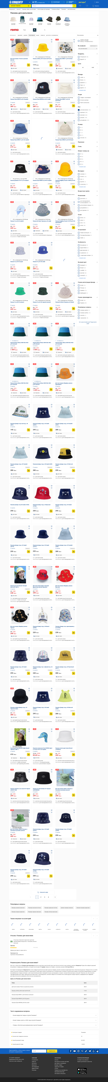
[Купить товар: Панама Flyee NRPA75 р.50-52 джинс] (28, 105)
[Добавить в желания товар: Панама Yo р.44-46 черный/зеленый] (52, 283)
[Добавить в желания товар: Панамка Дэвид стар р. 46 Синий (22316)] (52, 810)
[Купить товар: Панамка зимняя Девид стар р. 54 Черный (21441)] (28, 713)
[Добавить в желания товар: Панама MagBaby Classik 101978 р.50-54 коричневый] (74, 202)
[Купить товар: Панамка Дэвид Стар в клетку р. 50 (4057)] (28, 429)
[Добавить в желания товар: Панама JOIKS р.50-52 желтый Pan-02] (52, 40)
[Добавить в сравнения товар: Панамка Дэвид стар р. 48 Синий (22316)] (29, 650)
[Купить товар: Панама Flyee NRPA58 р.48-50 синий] (51, 105)
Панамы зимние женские (18, 907)
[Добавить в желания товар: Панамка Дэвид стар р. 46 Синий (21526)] (52, 851)
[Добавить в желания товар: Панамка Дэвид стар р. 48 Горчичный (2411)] (74, 648)
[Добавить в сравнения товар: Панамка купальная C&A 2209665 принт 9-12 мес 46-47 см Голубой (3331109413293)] (52, 731)
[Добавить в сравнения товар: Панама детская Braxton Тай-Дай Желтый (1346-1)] (29, 569)
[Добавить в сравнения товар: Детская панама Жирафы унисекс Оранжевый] (74, 366)
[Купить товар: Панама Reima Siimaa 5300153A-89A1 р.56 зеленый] (51, 389)
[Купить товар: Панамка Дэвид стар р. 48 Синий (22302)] (28, 876)
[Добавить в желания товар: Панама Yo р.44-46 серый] (29, 243)
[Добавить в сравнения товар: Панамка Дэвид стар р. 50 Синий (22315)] (52, 528)
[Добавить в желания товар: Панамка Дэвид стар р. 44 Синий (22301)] (52, 405)
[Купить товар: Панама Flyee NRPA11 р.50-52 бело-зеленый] (73, 65)
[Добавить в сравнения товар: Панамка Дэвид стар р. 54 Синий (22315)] (29, 528)
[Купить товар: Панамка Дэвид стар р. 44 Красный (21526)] (51, 511)
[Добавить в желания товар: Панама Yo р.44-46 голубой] (29, 202)
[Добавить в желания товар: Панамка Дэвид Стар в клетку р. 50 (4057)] (29, 405)
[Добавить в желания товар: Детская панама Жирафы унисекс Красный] (74, 567)
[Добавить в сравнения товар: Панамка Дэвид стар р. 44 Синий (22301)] (52, 407)
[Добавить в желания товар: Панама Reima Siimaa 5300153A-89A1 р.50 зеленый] (29, 324)
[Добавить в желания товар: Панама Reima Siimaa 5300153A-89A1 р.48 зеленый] (52, 324)
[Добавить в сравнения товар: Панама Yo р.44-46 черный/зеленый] (52, 285)
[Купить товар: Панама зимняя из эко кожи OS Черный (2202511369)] (28, 795)
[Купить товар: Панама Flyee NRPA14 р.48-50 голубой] (51, 186)
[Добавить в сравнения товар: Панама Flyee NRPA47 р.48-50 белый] (74, 123)
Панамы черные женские (34, 911)
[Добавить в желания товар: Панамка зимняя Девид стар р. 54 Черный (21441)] (29, 689)
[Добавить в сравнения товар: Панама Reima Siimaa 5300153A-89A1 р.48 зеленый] (52, 326)
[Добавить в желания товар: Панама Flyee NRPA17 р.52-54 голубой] (29, 121)
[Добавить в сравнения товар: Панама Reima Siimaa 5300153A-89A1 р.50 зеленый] (29, 326)
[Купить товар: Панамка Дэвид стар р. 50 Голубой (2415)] (28, 470)
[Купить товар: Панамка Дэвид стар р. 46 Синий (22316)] (51, 835)
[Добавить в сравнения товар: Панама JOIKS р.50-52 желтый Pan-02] (52, 42)
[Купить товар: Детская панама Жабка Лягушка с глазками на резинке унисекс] (28, 835)
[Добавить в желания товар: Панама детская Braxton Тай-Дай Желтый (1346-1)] (29, 567)
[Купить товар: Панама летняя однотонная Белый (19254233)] (73, 754)
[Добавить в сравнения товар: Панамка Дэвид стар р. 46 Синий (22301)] (74, 488)
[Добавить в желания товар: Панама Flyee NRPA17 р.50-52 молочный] (74, 80)
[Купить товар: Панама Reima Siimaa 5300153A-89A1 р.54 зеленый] (28, 389)
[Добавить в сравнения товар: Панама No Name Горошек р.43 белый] (74, 285)
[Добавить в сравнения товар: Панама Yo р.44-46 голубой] (29, 204)
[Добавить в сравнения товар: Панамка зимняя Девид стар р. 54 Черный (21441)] (29, 691)
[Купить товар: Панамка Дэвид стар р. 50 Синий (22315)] (51, 551)
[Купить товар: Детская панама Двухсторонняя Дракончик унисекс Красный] (51, 592)
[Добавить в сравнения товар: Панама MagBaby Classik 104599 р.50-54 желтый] (74, 164)
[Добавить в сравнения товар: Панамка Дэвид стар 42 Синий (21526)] (29, 488)
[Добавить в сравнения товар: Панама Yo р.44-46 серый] (29, 245)
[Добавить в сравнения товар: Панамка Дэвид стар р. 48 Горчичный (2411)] (74, 650)
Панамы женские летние (34, 907)
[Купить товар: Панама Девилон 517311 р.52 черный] (28, 186)
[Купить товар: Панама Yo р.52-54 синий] (51, 268)
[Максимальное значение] (93, 67)
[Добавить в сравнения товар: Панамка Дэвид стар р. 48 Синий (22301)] (52, 691)
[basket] (95, 6)
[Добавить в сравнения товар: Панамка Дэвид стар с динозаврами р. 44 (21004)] (74, 610)
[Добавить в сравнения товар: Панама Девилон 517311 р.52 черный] (29, 164)
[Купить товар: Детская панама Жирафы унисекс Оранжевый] (73, 389)
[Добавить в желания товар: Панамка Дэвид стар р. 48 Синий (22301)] (52, 689)
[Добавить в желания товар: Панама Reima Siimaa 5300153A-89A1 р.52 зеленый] (74, 324)
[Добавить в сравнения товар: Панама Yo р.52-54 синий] (52, 245)
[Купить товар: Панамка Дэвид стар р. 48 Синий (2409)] (51, 470)
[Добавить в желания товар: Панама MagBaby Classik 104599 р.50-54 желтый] (74, 162)
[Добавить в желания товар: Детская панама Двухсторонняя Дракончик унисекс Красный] (52, 567)
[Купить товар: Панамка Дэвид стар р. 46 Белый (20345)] (51, 632)
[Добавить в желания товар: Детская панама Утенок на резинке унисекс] (29, 40)
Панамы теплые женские (51, 911)
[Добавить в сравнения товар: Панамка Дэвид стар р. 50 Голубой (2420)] (74, 528)
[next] (97, 918)
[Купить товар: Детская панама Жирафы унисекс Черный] (28, 632)
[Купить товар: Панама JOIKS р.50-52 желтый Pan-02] (51, 65)
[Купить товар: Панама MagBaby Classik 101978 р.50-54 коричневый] (73, 227)
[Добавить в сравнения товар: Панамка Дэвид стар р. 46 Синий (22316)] (52, 812)
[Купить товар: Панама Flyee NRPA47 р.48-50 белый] (73, 146)
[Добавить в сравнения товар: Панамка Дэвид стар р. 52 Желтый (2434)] (74, 447)
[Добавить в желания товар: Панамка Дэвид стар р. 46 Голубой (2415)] (74, 405)
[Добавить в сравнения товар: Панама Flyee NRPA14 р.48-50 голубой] (52, 164)
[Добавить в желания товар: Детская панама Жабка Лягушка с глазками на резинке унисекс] (29, 810)
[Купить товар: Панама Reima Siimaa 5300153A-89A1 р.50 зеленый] (28, 349)
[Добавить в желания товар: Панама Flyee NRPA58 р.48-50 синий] (52, 80)
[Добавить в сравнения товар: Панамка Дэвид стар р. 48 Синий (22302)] (29, 853)
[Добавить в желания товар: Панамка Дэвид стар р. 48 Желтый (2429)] (74, 689)
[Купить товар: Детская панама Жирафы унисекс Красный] (73, 592)
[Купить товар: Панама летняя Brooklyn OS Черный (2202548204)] (51, 795)
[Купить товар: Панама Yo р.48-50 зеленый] (28, 308)
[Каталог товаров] (20, 5)
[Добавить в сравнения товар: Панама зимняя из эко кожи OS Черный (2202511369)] (29, 772)
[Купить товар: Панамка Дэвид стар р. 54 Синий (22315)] (28, 551)
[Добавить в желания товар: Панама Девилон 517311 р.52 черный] (29, 162)
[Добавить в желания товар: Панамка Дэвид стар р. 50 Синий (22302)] (74, 810)
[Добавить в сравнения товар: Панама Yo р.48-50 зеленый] (29, 285)
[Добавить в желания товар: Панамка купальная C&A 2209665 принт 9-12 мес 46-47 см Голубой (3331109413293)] (52, 729)
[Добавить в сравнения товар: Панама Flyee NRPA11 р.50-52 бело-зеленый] (74, 42)
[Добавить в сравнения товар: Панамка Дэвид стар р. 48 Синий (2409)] (52, 447)
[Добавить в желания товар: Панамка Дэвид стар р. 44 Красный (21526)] (52, 486)
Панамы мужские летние (51, 907)
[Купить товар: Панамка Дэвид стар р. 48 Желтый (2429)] (73, 713)
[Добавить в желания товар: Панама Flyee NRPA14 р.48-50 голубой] (52, 162)
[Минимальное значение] (83, 67)
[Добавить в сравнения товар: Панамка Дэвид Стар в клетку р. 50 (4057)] (29, 407)
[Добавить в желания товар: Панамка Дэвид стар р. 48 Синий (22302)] (29, 851)
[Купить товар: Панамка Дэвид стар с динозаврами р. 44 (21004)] (73, 632)
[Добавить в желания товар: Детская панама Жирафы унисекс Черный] (29, 607)
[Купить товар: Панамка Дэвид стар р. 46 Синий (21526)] (51, 876)
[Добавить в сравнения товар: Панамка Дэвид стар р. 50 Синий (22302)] (74, 812)
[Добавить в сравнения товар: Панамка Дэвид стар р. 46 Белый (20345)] (52, 610)
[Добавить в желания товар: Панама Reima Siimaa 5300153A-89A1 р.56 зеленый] (52, 364)
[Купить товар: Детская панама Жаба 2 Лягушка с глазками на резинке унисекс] (73, 795)
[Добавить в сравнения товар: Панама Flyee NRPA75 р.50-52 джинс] (29, 83)
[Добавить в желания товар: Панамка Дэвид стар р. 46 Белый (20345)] (52, 607)
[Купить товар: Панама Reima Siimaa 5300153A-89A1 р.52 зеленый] (73, 349)
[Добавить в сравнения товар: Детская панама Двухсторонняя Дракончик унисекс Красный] (52, 569)
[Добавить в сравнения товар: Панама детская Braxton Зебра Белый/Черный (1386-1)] (29, 731)
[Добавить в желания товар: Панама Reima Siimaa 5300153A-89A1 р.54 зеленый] (29, 364)
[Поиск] (74, 5)
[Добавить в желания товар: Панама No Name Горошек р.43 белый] (74, 283)
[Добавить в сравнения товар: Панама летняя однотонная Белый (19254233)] (74, 731)
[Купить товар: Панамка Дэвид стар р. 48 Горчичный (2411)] (73, 673)
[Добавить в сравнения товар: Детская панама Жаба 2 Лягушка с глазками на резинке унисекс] (74, 772)
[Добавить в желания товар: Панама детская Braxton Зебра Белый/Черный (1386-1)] (29, 729)
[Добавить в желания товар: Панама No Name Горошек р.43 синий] (52, 202)
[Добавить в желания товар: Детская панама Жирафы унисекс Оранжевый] (74, 364)
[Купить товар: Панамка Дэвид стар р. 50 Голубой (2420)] (73, 551)
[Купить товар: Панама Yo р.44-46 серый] (28, 268)
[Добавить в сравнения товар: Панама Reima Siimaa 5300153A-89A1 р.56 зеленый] (52, 366)
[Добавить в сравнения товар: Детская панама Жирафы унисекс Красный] (74, 569)
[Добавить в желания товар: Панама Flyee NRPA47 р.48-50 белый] (74, 121)
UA (29, 2)
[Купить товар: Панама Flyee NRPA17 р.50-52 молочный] (73, 105)
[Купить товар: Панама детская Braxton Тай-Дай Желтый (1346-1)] (28, 592)
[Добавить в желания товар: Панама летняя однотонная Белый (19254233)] (74, 729)
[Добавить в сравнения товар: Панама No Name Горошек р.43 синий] (52, 204)
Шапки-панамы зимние (67, 907)
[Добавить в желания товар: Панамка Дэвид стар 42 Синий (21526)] (29, 486)
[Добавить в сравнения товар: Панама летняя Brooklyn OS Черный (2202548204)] (52, 772)
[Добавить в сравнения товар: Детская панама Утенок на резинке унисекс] (29, 42)
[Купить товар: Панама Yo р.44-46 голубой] (28, 227)
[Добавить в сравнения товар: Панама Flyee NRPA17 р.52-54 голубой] (29, 123)
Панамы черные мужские (18, 911)
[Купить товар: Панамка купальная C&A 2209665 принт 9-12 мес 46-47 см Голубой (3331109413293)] (51, 754)
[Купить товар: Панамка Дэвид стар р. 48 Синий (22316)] (28, 673)
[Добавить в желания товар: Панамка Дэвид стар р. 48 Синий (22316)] (29, 648)
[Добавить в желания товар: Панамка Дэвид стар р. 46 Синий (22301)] (74, 486)
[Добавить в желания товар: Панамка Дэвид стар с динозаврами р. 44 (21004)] (74, 607)
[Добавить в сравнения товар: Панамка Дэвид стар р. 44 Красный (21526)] (52, 488)
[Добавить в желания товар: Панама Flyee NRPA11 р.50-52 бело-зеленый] (74, 40)
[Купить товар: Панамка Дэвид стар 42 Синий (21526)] (28, 511)
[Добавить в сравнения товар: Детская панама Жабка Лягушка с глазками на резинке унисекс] (29, 812)
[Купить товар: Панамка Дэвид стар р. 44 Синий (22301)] (51, 429)
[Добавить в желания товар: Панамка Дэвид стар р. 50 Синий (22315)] (52, 526)
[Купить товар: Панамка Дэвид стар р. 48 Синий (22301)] (51, 713)
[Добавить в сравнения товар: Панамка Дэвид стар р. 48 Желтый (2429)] (74, 691)
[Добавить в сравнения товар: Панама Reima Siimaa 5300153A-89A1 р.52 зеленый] (74, 326)
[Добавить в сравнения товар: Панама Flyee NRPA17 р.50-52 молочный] (74, 83)
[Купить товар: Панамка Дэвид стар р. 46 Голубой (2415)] (73, 429)
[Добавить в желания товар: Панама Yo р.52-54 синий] (52, 243)
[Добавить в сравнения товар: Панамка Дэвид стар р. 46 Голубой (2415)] (74, 407)
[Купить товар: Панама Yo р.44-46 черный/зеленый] (51, 308)
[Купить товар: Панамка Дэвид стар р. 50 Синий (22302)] (73, 835)
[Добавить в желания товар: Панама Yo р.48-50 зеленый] (29, 283)
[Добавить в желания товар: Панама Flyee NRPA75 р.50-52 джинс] (29, 80)
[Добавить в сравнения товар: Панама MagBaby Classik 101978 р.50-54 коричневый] (74, 204)
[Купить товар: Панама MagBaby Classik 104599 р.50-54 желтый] (73, 186)
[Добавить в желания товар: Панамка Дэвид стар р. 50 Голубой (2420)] (74, 526)
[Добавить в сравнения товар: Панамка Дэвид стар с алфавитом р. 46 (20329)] (52, 650)
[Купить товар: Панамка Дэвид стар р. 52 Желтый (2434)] (73, 470)
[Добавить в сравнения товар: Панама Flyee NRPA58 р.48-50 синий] (52, 83)
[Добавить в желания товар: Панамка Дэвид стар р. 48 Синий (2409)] (52, 445)
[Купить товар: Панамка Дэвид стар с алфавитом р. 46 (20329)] (51, 673)
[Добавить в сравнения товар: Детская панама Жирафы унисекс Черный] (29, 610)
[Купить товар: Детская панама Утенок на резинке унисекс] (28, 65)
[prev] (93, 918)
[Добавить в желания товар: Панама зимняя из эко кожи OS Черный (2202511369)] (29, 770)
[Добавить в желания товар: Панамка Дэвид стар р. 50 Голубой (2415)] (29, 445)
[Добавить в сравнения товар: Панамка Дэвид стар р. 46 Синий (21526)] (52, 853)
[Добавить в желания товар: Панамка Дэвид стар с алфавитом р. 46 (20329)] (52, 648)
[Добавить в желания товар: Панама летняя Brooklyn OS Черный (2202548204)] (52, 770)
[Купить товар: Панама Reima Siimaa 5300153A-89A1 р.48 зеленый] (51, 349)
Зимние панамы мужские (83, 907)
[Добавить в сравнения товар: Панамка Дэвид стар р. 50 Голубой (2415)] (29, 447)
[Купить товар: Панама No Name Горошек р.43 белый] (73, 308)
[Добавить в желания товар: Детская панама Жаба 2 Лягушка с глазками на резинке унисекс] (74, 770)
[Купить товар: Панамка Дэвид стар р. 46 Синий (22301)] (73, 511)
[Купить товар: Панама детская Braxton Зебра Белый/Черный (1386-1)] (28, 754)
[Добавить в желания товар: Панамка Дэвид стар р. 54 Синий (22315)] (29, 526)
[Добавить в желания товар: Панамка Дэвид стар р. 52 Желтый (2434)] (74, 445)
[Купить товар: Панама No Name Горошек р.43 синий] (51, 227)
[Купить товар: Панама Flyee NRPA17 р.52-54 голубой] (28, 146)
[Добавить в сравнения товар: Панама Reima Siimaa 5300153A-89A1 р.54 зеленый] (29, 366)
